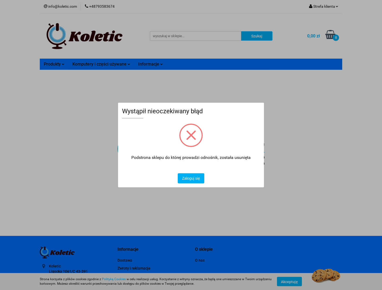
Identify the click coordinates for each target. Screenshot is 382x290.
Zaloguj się (191, 178)
